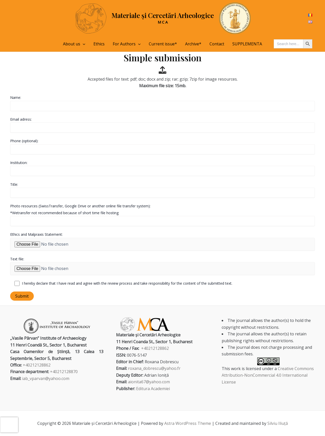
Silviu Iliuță (277, 423)
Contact (216, 43)
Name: (162, 103)
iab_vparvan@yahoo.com (45, 378)
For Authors (127, 43)
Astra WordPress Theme (187, 423)
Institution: (162, 168)
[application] (82, 43)
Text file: (162, 266)
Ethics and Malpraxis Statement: (162, 241)
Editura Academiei (153, 388)
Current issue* (163, 43)
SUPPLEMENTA (247, 43)
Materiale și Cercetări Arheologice (162, 15)
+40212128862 (37, 365)
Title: (162, 190)
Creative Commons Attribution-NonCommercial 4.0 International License (268, 375)
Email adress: (162, 125)
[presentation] (9, 424)
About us (74, 43)
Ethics (99, 43)
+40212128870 (64, 371)
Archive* (193, 43)
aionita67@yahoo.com (149, 382)
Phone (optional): (162, 146)
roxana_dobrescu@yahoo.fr (154, 368)
